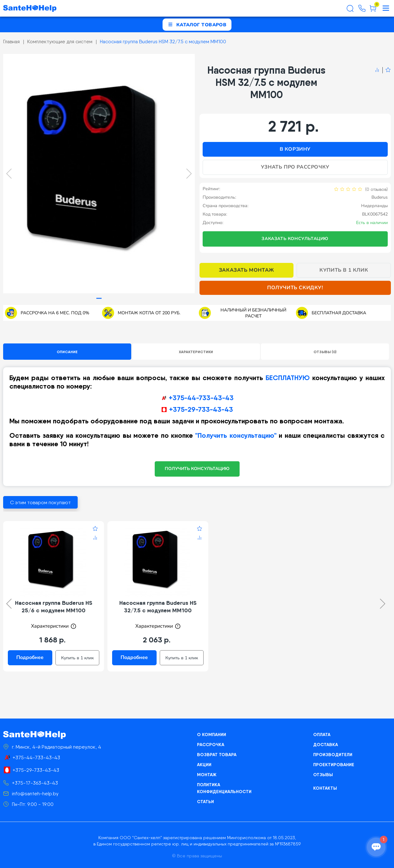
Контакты (325, 788)
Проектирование (333, 764)
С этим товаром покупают (40, 502)
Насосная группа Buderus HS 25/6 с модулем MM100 (53, 606)
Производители (332, 754)
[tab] (98, 298)
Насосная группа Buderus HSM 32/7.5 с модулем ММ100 (163, 41)
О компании (211, 734)
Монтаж (206, 774)
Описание (67, 351)
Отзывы (323, 774)
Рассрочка (210, 744)
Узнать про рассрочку (295, 167)
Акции (204, 764)
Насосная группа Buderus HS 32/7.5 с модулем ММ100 (158, 606)
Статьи (205, 801)
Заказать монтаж (246, 270)
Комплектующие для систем (59, 41)
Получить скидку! (295, 287)
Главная (11, 41)
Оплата (321, 734)
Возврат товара (216, 754)
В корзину (295, 149)
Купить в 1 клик (343, 270)
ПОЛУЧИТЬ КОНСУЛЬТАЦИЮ (197, 469)
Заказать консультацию (295, 239)
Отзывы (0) (325, 351)
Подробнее (30, 657)
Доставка (325, 744)
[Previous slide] (9, 174)
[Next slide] (189, 174)
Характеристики (196, 351)
